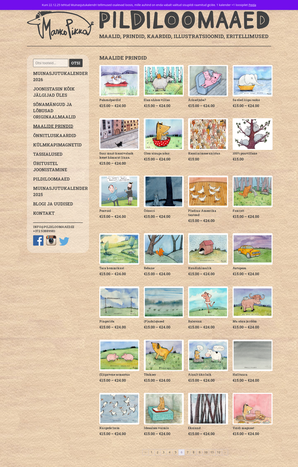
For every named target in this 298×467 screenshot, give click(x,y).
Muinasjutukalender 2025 (58, 191)
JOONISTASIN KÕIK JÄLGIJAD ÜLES (54, 92)
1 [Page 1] (151, 452)
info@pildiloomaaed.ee (53, 227)
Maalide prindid (53, 126)
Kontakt (44, 213)
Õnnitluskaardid (54, 135)
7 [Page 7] (187, 452)
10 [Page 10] (205, 452)
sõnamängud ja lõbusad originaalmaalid (54, 110)
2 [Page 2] (157, 452)
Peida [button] (252, 5)
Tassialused (47, 154)
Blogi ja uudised (53, 203)
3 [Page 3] (163, 452)
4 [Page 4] (169, 452)
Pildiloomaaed (51, 179)
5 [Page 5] (175, 452)
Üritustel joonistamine (50, 166)
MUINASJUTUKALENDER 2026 (58, 76)
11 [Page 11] (212, 452)
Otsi (75, 62)
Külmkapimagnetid (57, 144)
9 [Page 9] (199, 452)
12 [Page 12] (218, 452)
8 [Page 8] (193, 452)
